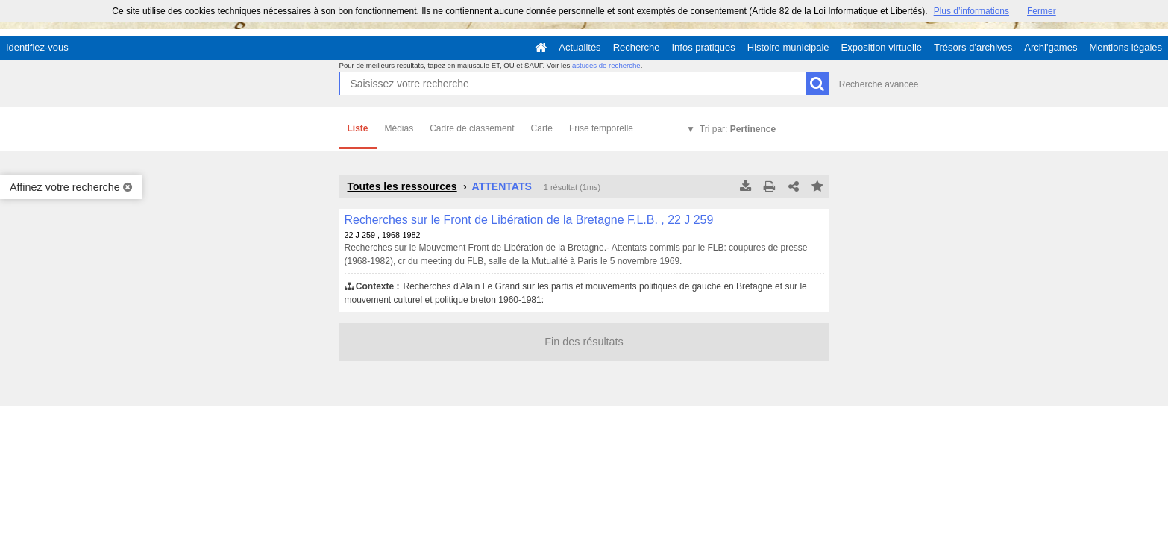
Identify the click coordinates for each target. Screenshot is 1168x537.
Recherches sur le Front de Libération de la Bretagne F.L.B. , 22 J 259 (529, 219)
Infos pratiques (703, 47)
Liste (358, 128)
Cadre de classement (472, 128)
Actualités (579, 47)
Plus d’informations (971, 11)
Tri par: (738, 129)
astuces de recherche (606, 65)
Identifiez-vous (37, 47)
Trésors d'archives (973, 47)
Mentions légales (1125, 47)
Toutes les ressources (402, 186)
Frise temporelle (601, 128)
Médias (399, 128)
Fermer (1041, 11)
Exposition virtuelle (881, 47)
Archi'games (1050, 47)
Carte (542, 128)
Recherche (636, 47)
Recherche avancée (879, 84)
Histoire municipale (788, 47)
